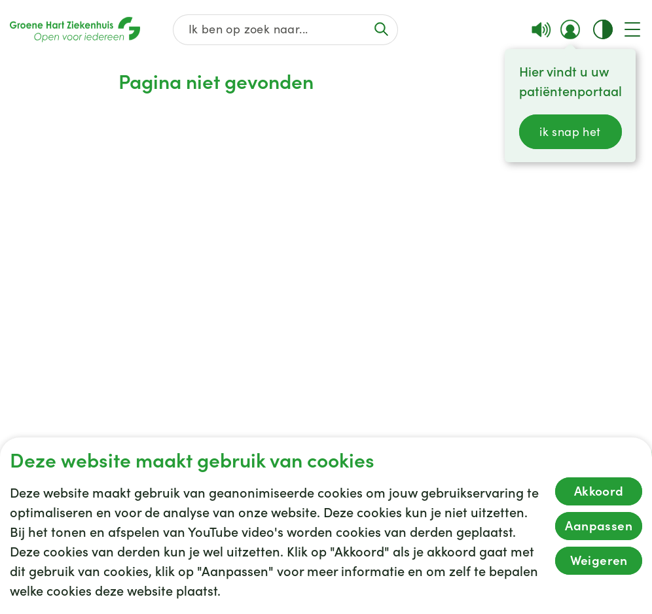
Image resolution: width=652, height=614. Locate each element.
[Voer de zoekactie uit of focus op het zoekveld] (381, 29)
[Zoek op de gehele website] (285, 29)
